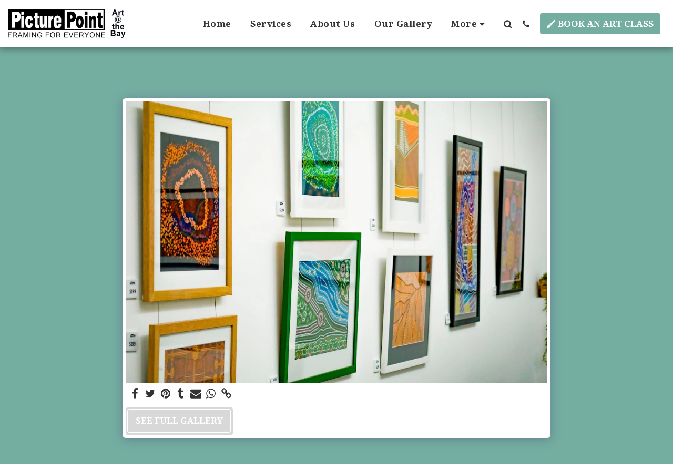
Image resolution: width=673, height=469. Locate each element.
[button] (507, 23)
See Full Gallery (179, 420)
